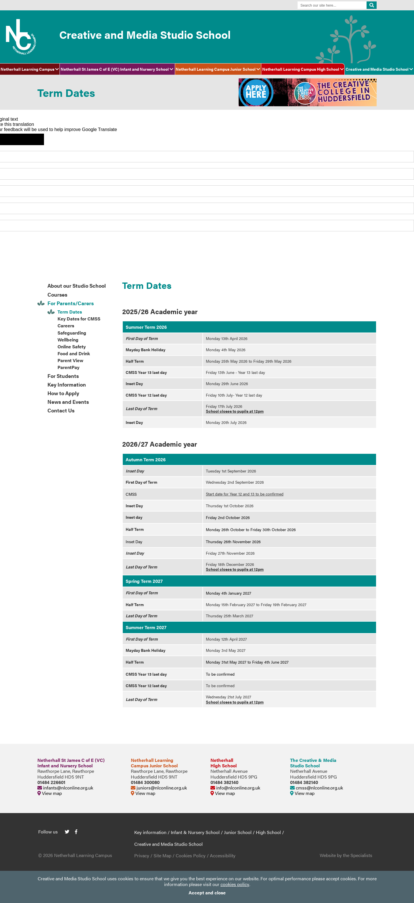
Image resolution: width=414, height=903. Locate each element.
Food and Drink (73, 353)
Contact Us (60, 410)
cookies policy (235, 884)
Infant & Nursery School (195, 832)
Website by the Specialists (346, 855)
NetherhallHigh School (223, 763)
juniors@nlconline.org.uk (159, 787)
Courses (57, 294)
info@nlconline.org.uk (235, 787)
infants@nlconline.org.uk (65, 787)
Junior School (238, 832)
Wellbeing (67, 339)
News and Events (68, 401)
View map (49, 793)
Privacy (141, 855)
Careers (65, 325)
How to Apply (63, 393)
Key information (150, 832)
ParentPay (68, 367)
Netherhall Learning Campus (30, 69)
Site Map (162, 855)
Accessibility (222, 855)
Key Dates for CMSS (78, 318)
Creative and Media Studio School (379, 69)
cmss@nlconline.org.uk (316, 787)
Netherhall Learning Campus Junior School (218, 69)
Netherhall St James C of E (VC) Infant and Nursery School (117, 69)
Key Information (66, 384)
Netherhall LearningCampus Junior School (154, 763)
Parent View (70, 360)
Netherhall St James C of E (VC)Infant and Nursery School (71, 763)
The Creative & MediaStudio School (313, 763)
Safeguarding (71, 332)
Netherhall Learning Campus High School (303, 69)
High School (268, 832)
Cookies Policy (191, 855)
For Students (63, 376)
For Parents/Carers (70, 303)
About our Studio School (76, 285)
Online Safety (71, 346)
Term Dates (69, 311)
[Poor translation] (31, 139)
